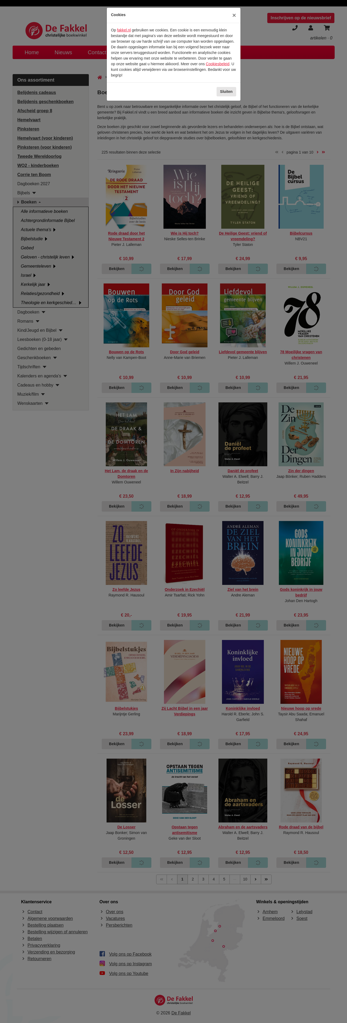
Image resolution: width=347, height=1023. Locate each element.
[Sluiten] (234, 15)
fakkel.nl (124, 30)
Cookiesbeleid (217, 64)
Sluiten (226, 91)
